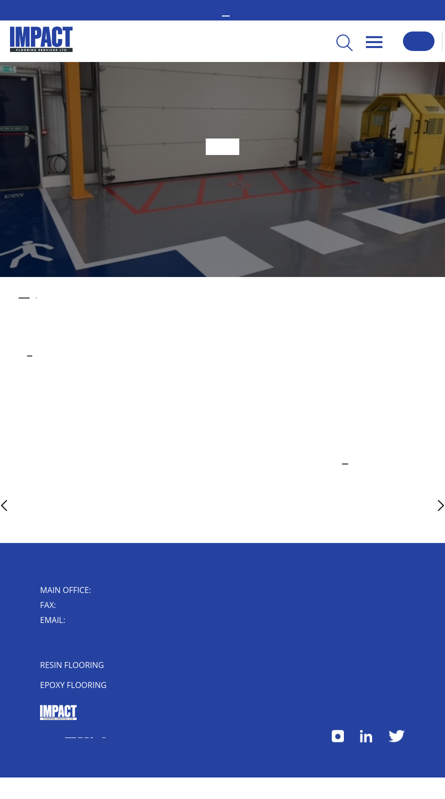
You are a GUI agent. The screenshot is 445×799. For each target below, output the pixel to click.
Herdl (103, 735)
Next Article (423, 505)
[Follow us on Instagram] (337, 740)
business (29, 353)
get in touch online (342, 461)
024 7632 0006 (62, 606)
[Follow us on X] (396, 740)
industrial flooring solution (28, 295)
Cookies (80, 735)
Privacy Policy (89, 735)
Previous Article (23, 505)
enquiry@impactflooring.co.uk (77, 621)
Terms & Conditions (70, 735)
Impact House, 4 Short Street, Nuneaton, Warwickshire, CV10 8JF (60, 644)
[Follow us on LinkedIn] (366, 740)
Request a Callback (418, 41)
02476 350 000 (97, 591)
